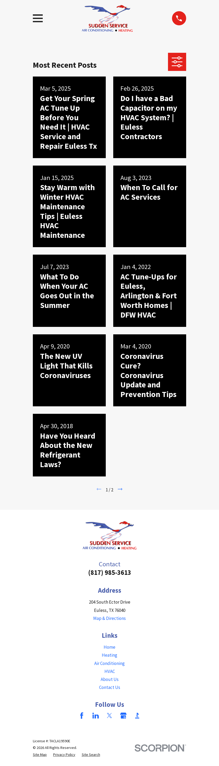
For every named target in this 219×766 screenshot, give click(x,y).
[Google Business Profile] (123, 715)
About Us (110, 679)
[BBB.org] (137, 715)
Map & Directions (109, 618)
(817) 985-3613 (109, 572)
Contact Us (109, 687)
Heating (109, 655)
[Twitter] (109, 715)
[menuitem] (40, 754)
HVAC (109, 671)
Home (109, 647)
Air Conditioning (109, 663)
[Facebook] (82, 715)
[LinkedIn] (95, 715)
